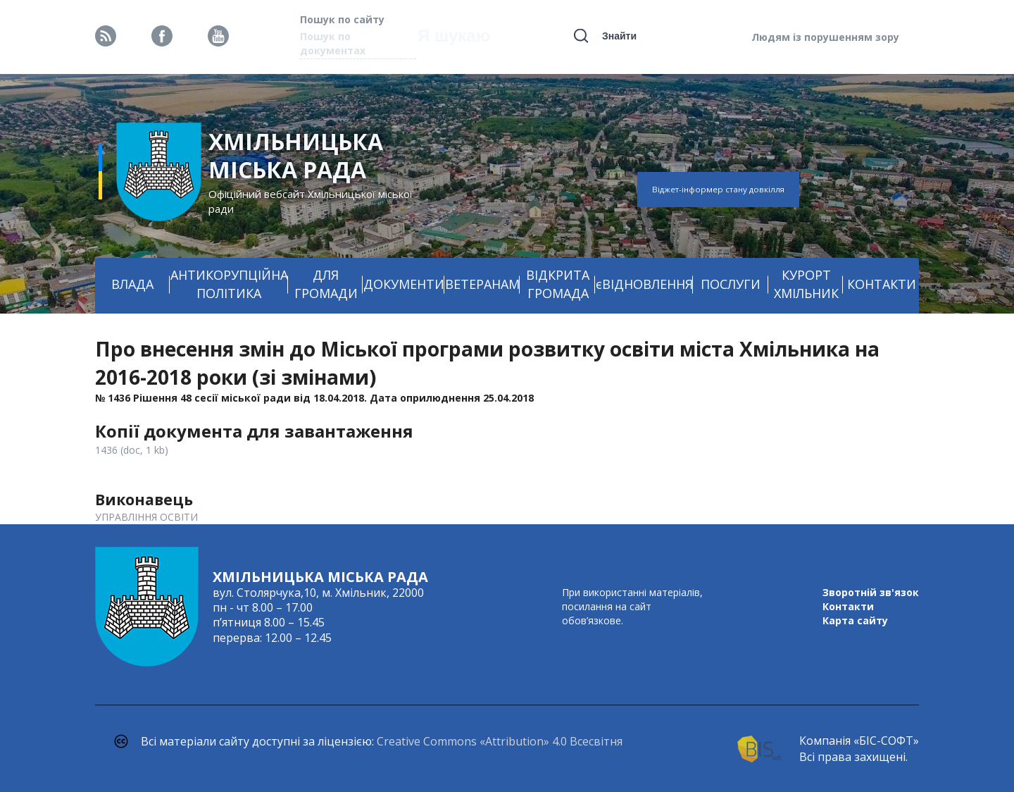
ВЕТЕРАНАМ (482, 284)
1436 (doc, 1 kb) (131, 450)
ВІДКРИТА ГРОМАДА (557, 284)
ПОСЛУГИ (730, 284)
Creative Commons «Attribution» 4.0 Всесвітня (499, 741)
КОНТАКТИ (881, 284)
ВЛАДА (132, 284)
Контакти (848, 606)
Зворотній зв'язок (870, 592)
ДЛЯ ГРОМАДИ (326, 284)
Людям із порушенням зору (825, 37)
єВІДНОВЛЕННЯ (644, 284)
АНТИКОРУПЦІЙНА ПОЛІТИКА (229, 284)
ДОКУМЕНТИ (403, 284)
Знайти (619, 36)
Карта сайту (855, 620)
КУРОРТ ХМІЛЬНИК (806, 284)
